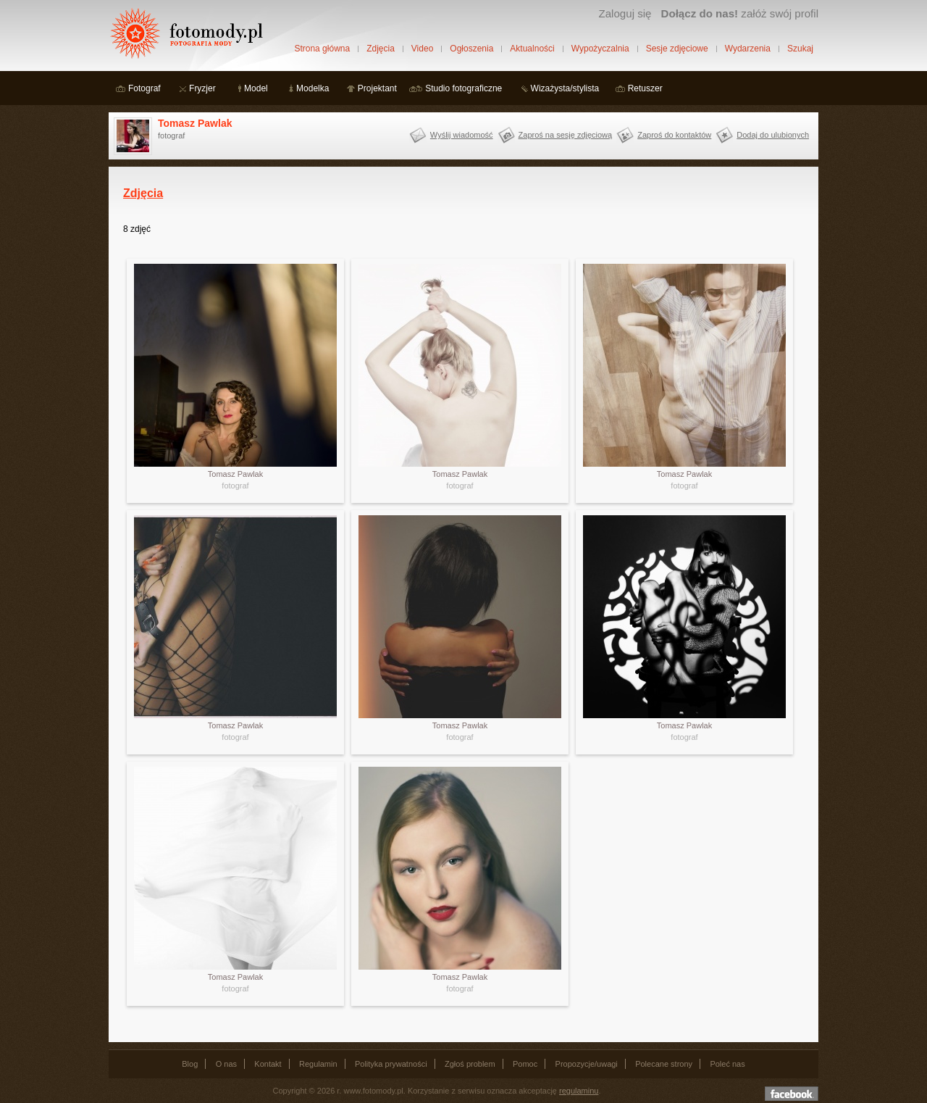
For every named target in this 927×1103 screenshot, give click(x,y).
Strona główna (322, 48)
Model (256, 88)
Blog (190, 1064)
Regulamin (318, 1064)
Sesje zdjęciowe (677, 48)
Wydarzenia (748, 48)
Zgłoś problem (470, 1064)
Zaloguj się (624, 13)
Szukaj (800, 48)
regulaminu (578, 1090)
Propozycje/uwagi (586, 1064)
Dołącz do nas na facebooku (791, 1093)
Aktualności (532, 48)
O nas (226, 1064)
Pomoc (525, 1064)
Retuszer (645, 88)
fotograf (235, 485)
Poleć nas (727, 1064)
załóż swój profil (739, 13)
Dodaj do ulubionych (773, 134)
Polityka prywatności (391, 1064)
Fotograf (144, 88)
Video (422, 48)
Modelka (312, 88)
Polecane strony (663, 1064)
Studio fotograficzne (463, 88)
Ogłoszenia (471, 48)
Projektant (377, 88)
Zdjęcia (380, 48)
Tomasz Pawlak (195, 123)
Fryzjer (202, 88)
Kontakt (267, 1064)
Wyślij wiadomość (461, 134)
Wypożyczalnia (600, 48)
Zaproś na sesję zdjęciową (566, 134)
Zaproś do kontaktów (674, 134)
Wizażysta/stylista (565, 88)
